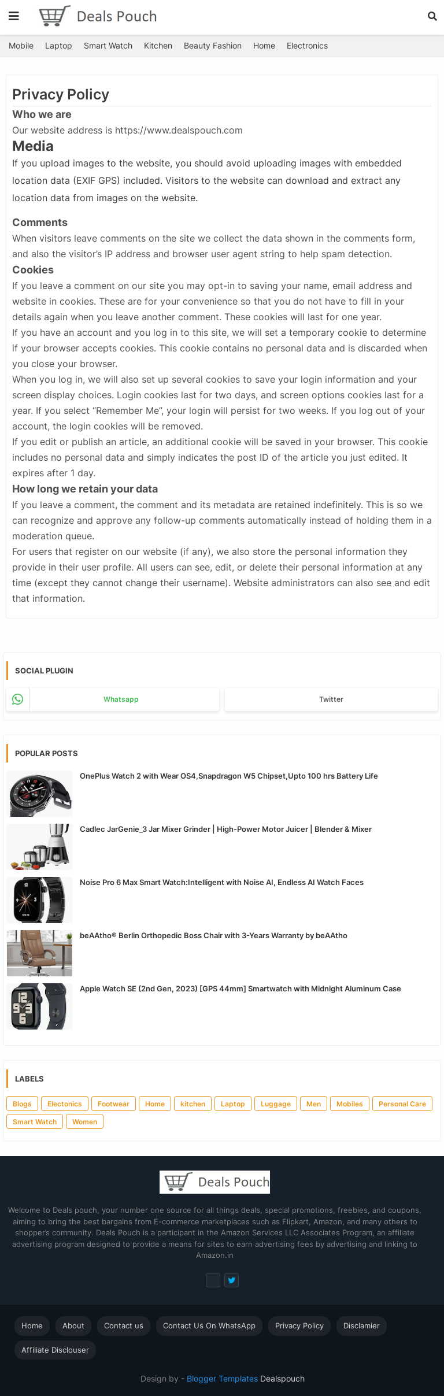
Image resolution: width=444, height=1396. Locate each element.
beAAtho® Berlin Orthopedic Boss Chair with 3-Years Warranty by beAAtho (213, 935)
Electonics (64, 1103)
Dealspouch (281, 1378)
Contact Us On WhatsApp (209, 1325)
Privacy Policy (299, 1325)
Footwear (114, 1103)
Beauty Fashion (213, 45)
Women (84, 1121)
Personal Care (402, 1103)
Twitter (331, 699)
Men (313, 1103)
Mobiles (349, 1103)
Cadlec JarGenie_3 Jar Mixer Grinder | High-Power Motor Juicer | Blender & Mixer (226, 829)
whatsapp (121, 699)
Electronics (307, 45)
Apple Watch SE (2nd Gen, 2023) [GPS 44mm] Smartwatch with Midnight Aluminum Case (240, 988)
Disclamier (361, 1325)
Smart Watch (108, 45)
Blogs (22, 1103)
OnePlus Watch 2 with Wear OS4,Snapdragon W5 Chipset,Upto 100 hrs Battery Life (229, 775)
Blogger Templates (222, 1378)
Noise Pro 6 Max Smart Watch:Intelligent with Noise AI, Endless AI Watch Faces (222, 882)
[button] (432, 16)
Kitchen (158, 45)
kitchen (192, 1103)
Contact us (123, 1325)
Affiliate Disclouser (55, 1349)
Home (264, 45)
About (73, 1325)
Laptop (58, 45)
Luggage (276, 1103)
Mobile (21, 45)
